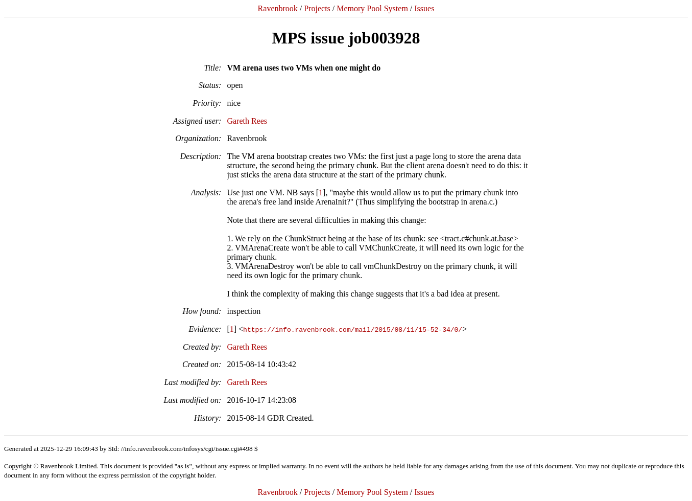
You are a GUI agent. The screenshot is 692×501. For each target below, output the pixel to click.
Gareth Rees (247, 121)
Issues (424, 8)
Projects (317, 8)
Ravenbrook (278, 8)
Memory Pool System (372, 8)
